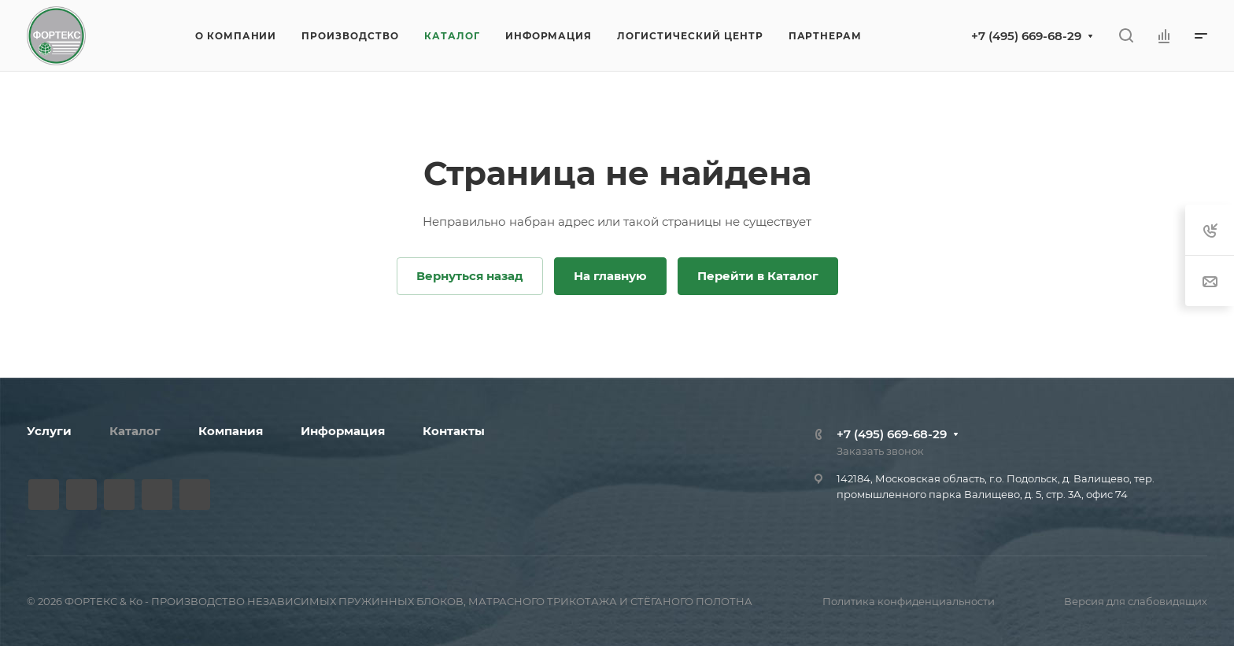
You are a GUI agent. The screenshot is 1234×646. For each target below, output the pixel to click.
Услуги (49, 430)
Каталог (135, 430)
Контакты (454, 430)
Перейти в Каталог (757, 275)
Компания (230, 430)
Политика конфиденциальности (908, 601)
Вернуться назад (469, 275)
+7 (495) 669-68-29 (1026, 35)
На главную (610, 275)
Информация (343, 430)
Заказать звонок (880, 451)
